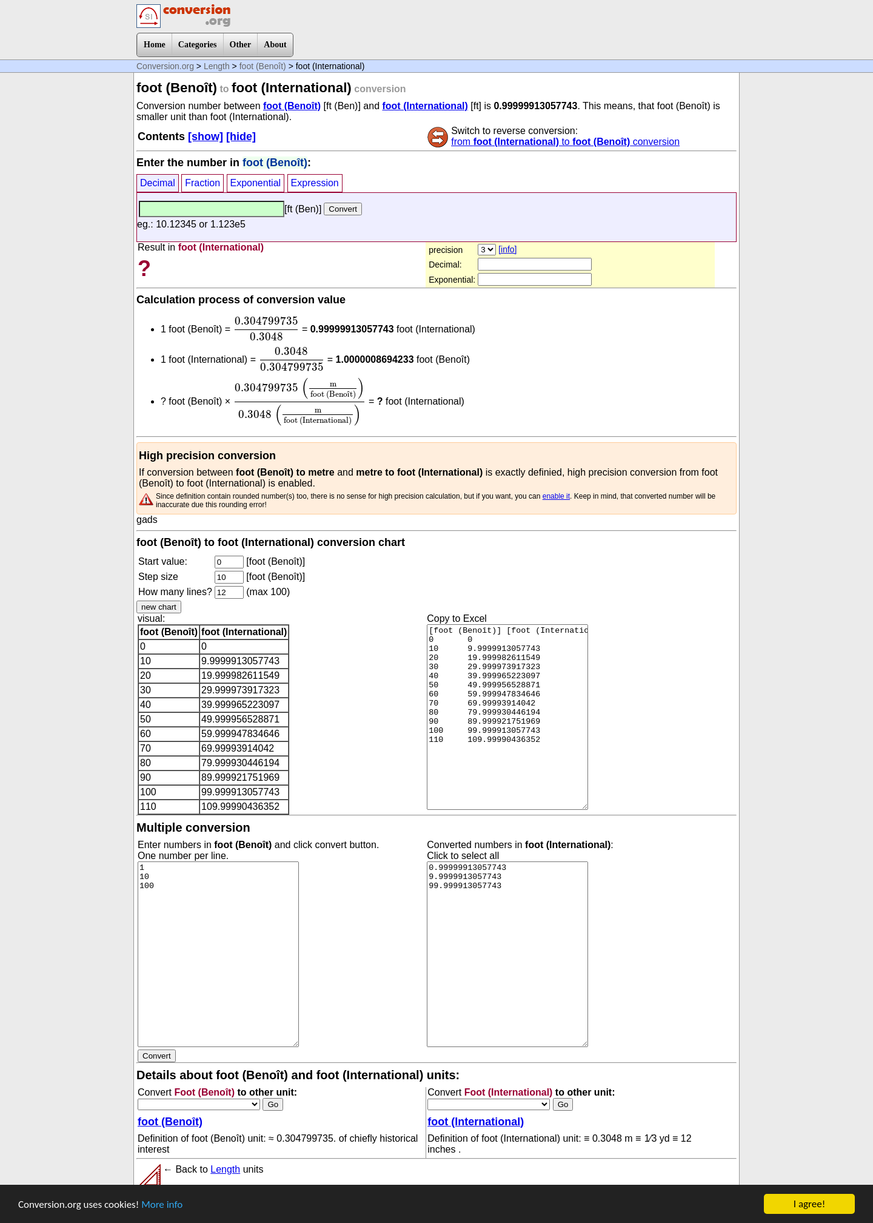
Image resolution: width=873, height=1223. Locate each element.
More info (161, 1204)
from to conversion (565, 141)
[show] (205, 136)
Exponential (255, 183)
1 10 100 (218, 954)
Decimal (157, 183)
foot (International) (424, 106)
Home (155, 44)
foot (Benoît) (262, 66)
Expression (315, 183)
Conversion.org (165, 66)
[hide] (241, 136)
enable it (556, 496)
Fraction (202, 183)
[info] (507, 249)
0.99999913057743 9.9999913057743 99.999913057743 (507, 954)
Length (217, 66)
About (275, 44)
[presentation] (266, 329)
